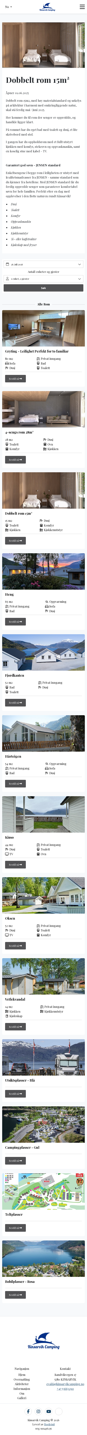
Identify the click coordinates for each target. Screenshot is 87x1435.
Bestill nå (15, 378)
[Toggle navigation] (82, 7)
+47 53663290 (65, 1389)
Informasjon (21, 1389)
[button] (8, 7)
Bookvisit (49, 1424)
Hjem (21, 1375)
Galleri (21, 1398)
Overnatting (22, 1379)
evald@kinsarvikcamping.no (65, 1384)
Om (21, 1393)
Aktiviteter (22, 1384)
